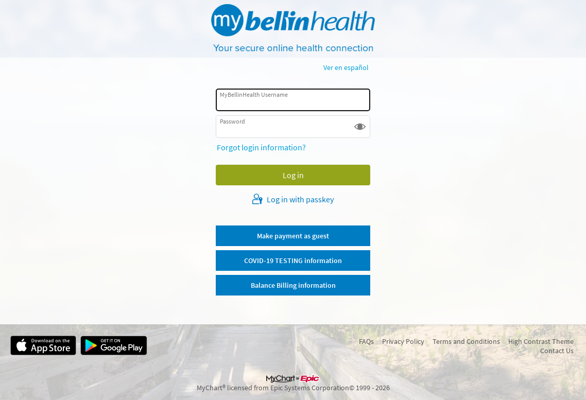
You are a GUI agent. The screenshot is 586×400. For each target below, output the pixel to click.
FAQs (366, 341)
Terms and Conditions (466, 341)
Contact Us (557, 350)
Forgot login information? (261, 147)
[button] (360, 126)
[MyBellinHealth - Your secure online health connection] (293, 29)
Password (232, 121)
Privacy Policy (403, 341)
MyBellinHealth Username (254, 94)
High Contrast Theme (541, 341)
